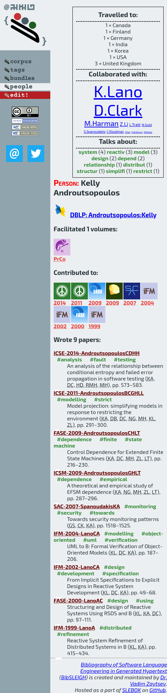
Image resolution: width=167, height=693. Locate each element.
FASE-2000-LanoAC (78, 600)
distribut (134, 164)
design (100, 158)
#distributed (115, 627)
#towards (102, 512)
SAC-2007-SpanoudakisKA (87, 506)
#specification (120, 573)
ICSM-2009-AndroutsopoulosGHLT (97, 472)
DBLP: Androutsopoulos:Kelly (113, 215)
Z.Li (124, 124)
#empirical (113, 479)
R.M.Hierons (137, 132)
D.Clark (118, 110)
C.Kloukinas (115, 131)
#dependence (74, 439)
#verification (121, 539)
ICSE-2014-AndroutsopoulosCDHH (97, 353)
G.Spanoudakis (95, 131)
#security (69, 512)
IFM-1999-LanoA (74, 627)
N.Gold (147, 125)
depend (127, 158)
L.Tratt (135, 124)
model (142, 152)
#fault (98, 359)
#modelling (71, 399)
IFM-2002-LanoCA (76, 567)
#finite (108, 439)
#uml (90, 539)
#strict (103, 399)
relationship (99, 164)
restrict (142, 171)
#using (145, 600)
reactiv (115, 152)
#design (114, 567)
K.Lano (118, 91)
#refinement (73, 634)
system (87, 152)
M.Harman (101, 123)
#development (75, 573)
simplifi (115, 171)
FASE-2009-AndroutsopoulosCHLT (97, 432)
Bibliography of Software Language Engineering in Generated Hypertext (123, 667)
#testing (125, 359)
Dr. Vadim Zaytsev (148, 680)
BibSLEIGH (73, 677)
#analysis (69, 359)
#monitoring (140, 506)
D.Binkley (148, 132)
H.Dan (127, 132)
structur (87, 171)
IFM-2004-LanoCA (77, 533)
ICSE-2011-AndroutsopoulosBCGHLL (99, 393)
